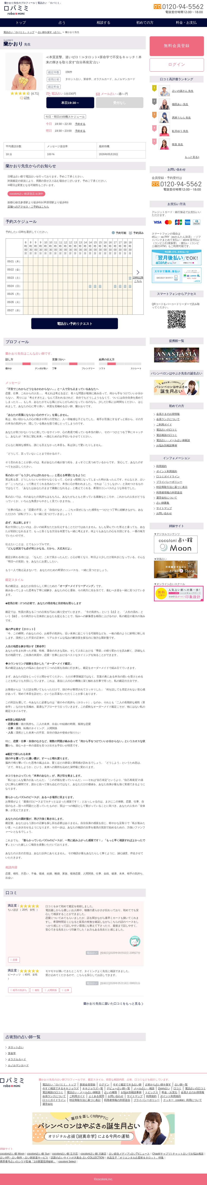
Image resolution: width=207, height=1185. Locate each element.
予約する (80, 123)
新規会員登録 (87, 1084)
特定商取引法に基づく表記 (84, 1100)
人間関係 (52, 990)
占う (62, 22)
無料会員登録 (177, 46)
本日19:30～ (70, 103)
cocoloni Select (67, 1161)
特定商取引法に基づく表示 (171, 487)
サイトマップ (164, 508)
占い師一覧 (181, 1084)
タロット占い (16, 1047)
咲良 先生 (177, 144)
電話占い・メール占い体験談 (173, 440)
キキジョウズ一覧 (92, 1088)
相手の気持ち (20, 990)
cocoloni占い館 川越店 (93, 1153)
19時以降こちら (138, 277)
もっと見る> (192, 157)
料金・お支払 (186, 22)
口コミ (177, 1088)
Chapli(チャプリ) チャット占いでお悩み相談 (177, 1153)
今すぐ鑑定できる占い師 (127, 1084)
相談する (103, 22)
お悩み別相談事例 (166, 445)
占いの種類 (110, 1092)
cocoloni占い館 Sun (38, 1153)
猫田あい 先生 (180, 104)
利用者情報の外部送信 (169, 492)
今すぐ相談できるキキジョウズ (60, 1088)
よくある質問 (96, 1096)
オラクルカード (17, 1059)
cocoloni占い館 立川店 (65, 1153)
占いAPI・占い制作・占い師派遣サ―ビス (24, 1157)
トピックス (151, 1092)
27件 (27, 97)
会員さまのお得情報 (168, 414)
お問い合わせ (164, 513)
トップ (21, 22)
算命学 (12, 1053)
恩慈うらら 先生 (181, 117)
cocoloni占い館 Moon (12, 1153)
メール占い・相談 (144, 1088)
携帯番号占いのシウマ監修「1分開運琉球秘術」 (28, 1161)
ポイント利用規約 (166, 471)
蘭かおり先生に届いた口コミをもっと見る (112, 1003)
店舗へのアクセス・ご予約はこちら (28, 206)
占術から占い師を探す (158, 1084)
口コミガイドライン (168, 476)
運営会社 (47, 1103)
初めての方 (145, 22)
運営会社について (166, 497)
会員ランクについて (168, 419)
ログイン (176, 64)
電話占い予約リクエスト (75, 323)
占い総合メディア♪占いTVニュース (129, 1153)
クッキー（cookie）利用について (182, 1100)
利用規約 (161, 466)
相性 (37, 990)
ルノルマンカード (18, 1065)
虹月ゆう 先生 (180, 131)
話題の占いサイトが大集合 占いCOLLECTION (77, 1157)
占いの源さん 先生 (182, 90)
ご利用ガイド (164, 424)
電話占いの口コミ (166, 429)
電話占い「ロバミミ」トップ (18, 32)
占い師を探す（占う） (49, 32)
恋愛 (15, 959)
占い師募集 (162, 502)
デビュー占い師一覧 (118, 1088)
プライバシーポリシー (169, 481)
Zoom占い (164, 1088)
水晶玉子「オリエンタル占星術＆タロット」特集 (135, 1157)
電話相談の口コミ (166, 435)
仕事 (66, 990)
